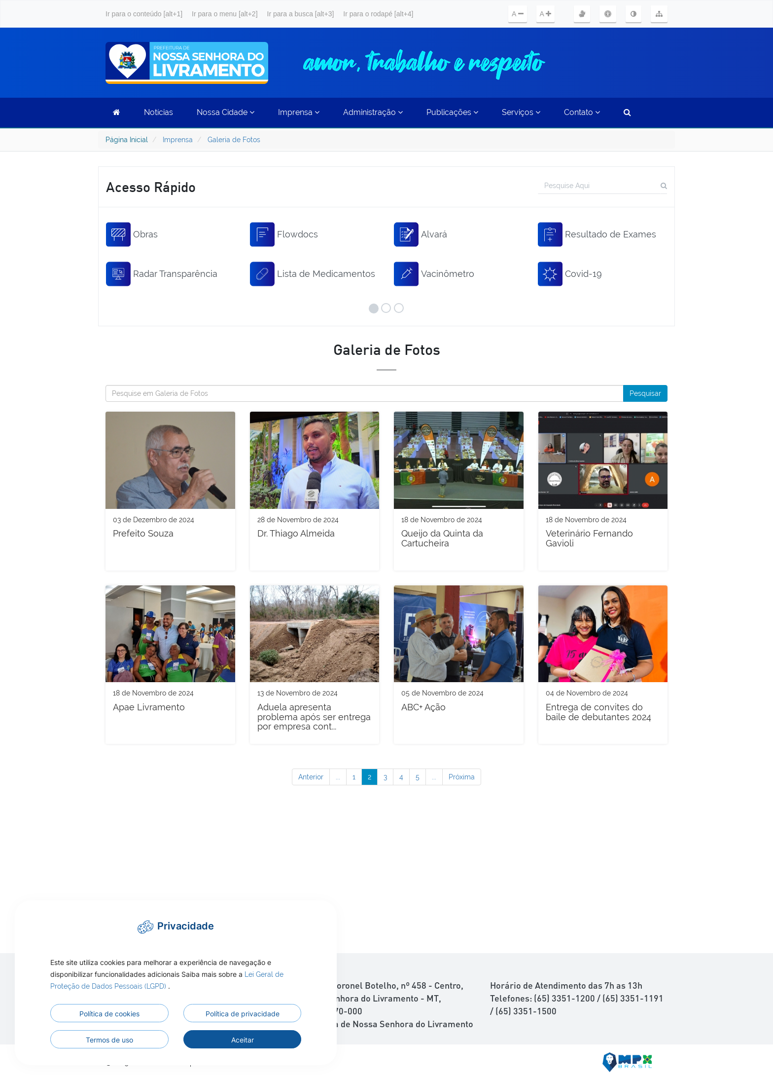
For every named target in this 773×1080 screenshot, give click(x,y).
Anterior (310, 777)
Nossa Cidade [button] (225, 112)
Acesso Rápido (151, 186)
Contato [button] (582, 112)
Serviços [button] (521, 112)
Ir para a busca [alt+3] (300, 14)
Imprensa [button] (298, 112)
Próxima (462, 777)
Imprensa (178, 140)
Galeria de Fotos (234, 140)
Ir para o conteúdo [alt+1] (143, 14)
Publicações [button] (452, 112)
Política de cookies (109, 1013)
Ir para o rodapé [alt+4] (378, 14)
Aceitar (242, 1040)
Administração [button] (373, 112)
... (338, 777)
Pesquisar (645, 393)
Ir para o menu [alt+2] (224, 14)
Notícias (158, 112)
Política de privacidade (243, 1013)
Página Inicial (126, 140)
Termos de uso (109, 1040)
